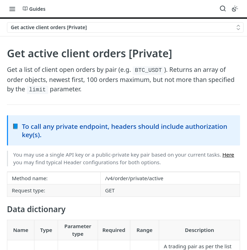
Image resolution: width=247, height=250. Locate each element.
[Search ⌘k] (222, 8)
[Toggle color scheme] (235, 8)
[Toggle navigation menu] (12, 8)
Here (228, 154)
